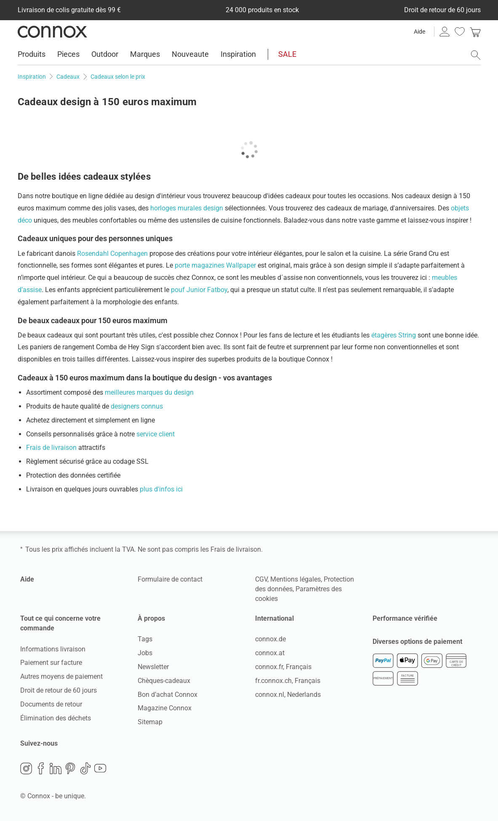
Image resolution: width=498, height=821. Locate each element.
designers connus (137, 406)
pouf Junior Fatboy (199, 290)
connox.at (270, 653)
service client (155, 434)
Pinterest (70, 768)
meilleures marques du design (149, 392)
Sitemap (150, 722)
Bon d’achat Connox (167, 695)
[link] (475, 32)
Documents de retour (51, 704)
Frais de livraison (51, 448)
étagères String (393, 335)
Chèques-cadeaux (164, 681)
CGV (261, 579)
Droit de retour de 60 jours (58, 690)
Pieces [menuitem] (68, 54)
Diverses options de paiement (417, 642)
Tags (145, 639)
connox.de (270, 639)
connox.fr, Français (283, 667)
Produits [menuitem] (31, 54)
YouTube (100, 768)
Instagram (26, 768)
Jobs (145, 653)
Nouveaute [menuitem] (190, 54)
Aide (419, 31)
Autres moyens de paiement (61, 676)
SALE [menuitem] (287, 54)
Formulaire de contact (170, 579)
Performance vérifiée (405, 618)
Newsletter (153, 667)
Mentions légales (295, 579)
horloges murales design (186, 208)
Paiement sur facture (51, 663)
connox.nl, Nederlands (288, 695)
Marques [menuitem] (145, 54)
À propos (151, 618)
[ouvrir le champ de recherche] (476, 55)
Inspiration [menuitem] (238, 54)
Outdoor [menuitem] (104, 54)
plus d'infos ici (161, 489)
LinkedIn (55, 768)
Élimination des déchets (55, 718)
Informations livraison (52, 649)
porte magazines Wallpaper (215, 265)
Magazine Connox (165, 708)
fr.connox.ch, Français (287, 681)
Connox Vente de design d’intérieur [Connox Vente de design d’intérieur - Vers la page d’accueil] (52, 31)
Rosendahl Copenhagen (112, 254)
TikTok (85, 768)
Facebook (41, 768)
